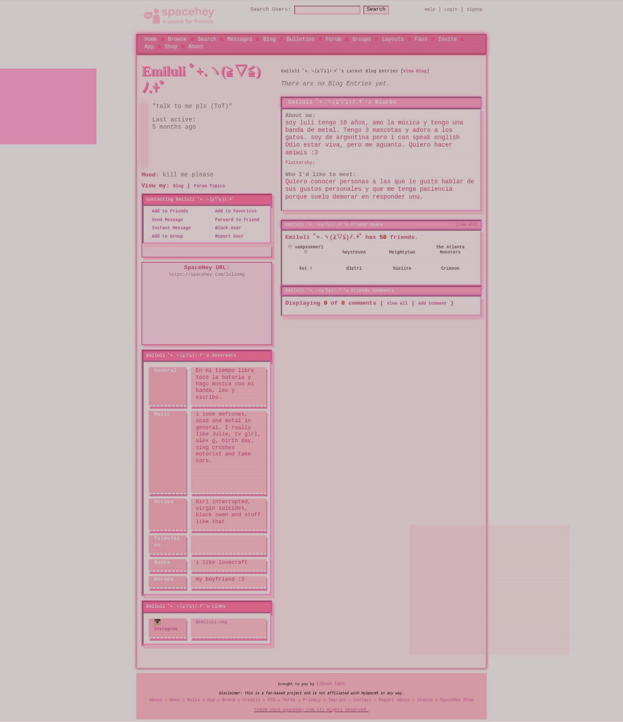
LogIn (450, 10)
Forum (333, 38)
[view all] (466, 224)
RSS (272, 699)
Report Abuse (394, 699)
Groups (361, 38)
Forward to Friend (234, 220)
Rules (193, 699)
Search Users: (263, 9)
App (149, 46)
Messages (239, 38)
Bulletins (301, 38)
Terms (289, 699)
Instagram (165, 624)
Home (151, 38)
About (196, 46)
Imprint (337, 699)
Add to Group (165, 237)
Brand (228, 699)
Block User (225, 228)
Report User (227, 237)
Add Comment (432, 303)
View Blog (416, 71)
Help (430, 10)
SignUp (474, 10)
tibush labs (330, 683)
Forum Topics (209, 186)
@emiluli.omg (211, 621)
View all (397, 303)
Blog (269, 38)
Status (425, 699)
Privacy (312, 699)
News (175, 699)
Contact (362, 699)
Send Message (165, 220)
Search (384, 9)
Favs (421, 38)
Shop (171, 46)
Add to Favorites (233, 211)
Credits (251, 699)
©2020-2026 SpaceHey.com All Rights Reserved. (311, 709)
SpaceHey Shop (457, 699)
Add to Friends (167, 211)
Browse (177, 38)
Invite (447, 38)
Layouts (393, 38)
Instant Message (169, 228)
